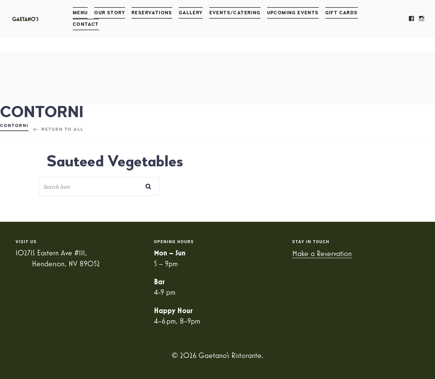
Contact (86, 24)
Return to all (62, 129)
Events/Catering (235, 13)
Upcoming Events (293, 13)
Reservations (152, 13)
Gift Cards (341, 13)
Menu (80, 13)
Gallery (191, 13)
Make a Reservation (322, 253)
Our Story (109, 13)
